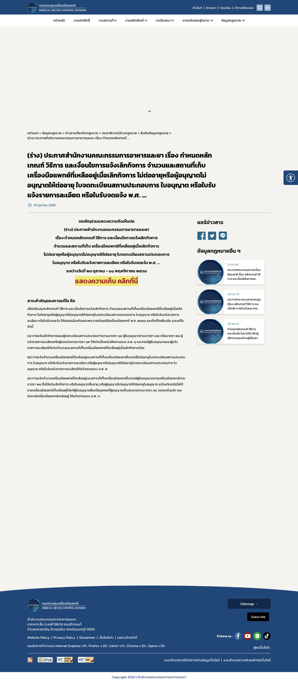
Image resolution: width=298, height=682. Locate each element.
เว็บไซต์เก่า (106, 637)
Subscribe (258, 616)
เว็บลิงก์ (197, 8)
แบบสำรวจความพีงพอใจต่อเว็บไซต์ (247, 660)
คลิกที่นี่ (128, 281)
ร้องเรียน (225, 8)
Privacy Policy (64, 637)
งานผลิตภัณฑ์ (134, 20)
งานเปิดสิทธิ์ (81, 20)
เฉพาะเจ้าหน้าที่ (127, 637)
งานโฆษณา (163, 20)
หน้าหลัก (59, 20)
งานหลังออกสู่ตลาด (195, 20)
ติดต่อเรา (211, 8)
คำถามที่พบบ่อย (244, 8)
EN (268, 7)
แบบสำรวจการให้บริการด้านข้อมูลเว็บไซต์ (192, 660)
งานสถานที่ (106, 20)
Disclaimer (87, 637)
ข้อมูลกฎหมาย (231, 20)
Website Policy (38, 637)
